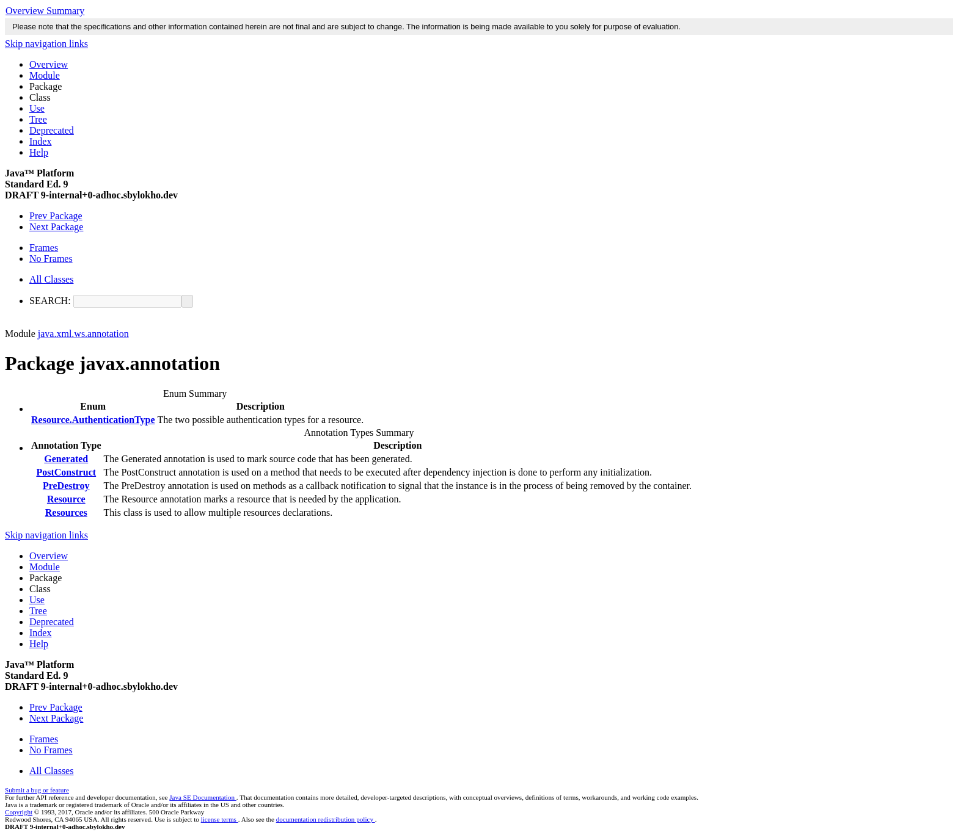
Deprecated (51, 130)
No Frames (51, 258)
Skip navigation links (46, 43)
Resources (66, 512)
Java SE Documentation (202, 797)
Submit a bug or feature (37, 790)
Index (40, 141)
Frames (43, 247)
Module (44, 75)
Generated (66, 459)
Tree (38, 119)
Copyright (18, 812)
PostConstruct (66, 472)
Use (37, 108)
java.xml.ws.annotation (83, 333)
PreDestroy (66, 485)
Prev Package (55, 216)
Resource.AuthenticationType (93, 420)
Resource (66, 499)
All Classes (51, 279)
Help (38, 152)
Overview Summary (44, 10)
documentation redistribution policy (325, 819)
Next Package (56, 227)
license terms (219, 819)
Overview (48, 64)
